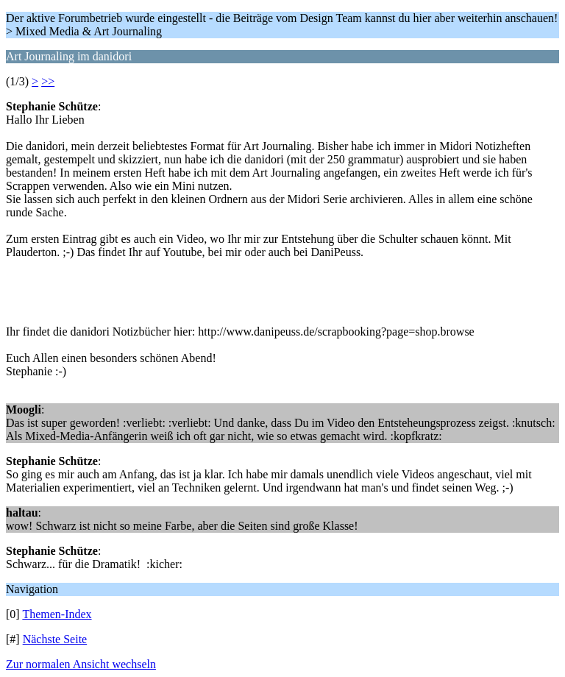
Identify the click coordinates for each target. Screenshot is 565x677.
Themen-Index (56, 614)
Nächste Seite (55, 639)
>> (47, 81)
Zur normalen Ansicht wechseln (81, 664)
